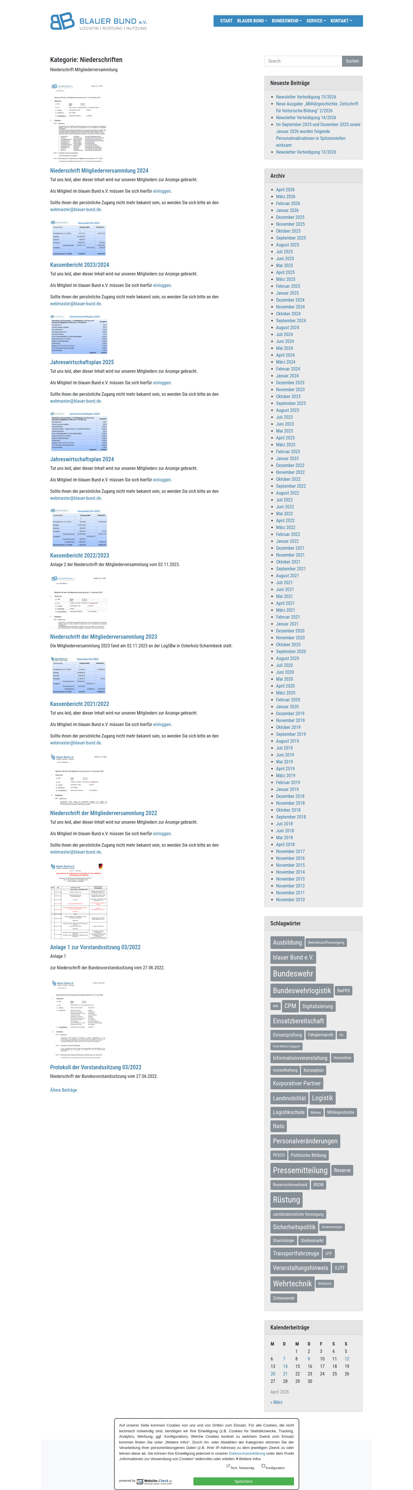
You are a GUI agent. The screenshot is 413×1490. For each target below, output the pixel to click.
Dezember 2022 (290, 465)
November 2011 (290, 892)
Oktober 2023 (288, 396)
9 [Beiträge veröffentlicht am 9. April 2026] (309, 1359)
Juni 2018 (285, 830)
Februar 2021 (288, 617)
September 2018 (291, 817)
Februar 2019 (288, 782)
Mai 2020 (284, 679)
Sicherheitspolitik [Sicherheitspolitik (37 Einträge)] (294, 1227)
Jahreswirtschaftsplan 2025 (82, 362)
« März (276, 1402)
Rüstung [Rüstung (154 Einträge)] (286, 1200)
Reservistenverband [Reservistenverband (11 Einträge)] (290, 1184)
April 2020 (285, 686)
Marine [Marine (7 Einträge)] (316, 1112)
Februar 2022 (288, 534)
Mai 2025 (284, 265)
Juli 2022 (284, 500)
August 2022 (287, 493)
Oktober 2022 (288, 479)
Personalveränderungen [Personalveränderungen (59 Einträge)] (305, 1141)
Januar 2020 (287, 706)
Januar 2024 (287, 376)
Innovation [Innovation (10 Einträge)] (342, 1057)
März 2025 (285, 279)
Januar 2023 (287, 458)
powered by (127, 1480)
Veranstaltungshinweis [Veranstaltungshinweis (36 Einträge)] (300, 1267)
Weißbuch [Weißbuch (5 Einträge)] (324, 1283)
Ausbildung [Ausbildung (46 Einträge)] (287, 942)
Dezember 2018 (290, 796)
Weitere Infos (250, 1459)
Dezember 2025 (290, 217)
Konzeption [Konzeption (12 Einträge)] (313, 1070)
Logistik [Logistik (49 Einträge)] (322, 1098)
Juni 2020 (285, 672)
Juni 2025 (285, 258)
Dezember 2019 (290, 713)
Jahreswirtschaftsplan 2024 (82, 459)
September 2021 (291, 569)
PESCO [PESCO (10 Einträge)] (279, 1155)
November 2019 (290, 720)
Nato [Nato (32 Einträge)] (278, 1126)
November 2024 (290, 307)
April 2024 (285, 355)
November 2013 (290, 879)
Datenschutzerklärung (247, 1453)
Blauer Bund (250, 21)
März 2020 (285, 693)
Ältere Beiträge (63, 1090)
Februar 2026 (288, 203)
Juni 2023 (285, 424)
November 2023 (290, 389)
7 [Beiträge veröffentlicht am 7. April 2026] (284, 1359)
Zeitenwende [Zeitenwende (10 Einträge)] (284, 1298)
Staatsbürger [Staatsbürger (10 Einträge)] (284, 1240)
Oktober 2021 (288, 562)
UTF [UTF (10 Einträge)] (328, 1253)
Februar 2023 (288, 451)
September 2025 (291, 238)
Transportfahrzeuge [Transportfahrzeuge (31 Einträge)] (296, 1253)
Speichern (244, 1481)
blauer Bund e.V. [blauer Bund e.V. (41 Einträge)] (293, 957)
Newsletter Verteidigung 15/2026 (306, 97)
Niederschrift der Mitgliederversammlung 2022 (103, 813)
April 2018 (285, 844)
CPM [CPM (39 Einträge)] (290, 1006)
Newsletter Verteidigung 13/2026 (306, 152)
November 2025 (290, 224)
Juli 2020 (284, 665)
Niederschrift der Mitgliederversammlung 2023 (103, 636)
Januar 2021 (287, 624)
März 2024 (285, 362)
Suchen (352, 61)
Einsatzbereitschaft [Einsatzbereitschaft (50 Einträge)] (298, 1021)
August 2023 (287, 410)
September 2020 (291, 651)
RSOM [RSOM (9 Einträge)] (319, 1184)
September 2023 (291, 403)
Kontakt (340, 21)
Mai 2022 (284, 513)
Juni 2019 (285, 755)
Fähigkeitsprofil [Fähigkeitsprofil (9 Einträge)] (320, 1034)
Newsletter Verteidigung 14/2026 (306, 117)
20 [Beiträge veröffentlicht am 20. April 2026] (273, 1374)
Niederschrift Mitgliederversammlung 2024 (99, 170)
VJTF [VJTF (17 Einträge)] (340, 1268)
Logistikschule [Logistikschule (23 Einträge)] (289, 1112)
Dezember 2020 (290, 631)
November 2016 (290, 858)
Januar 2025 (287, 293)
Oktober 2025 (288, 231)
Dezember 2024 (290, 300)
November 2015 (290, 865)
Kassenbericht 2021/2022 (79, 703)
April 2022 (285, 520)
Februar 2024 (288, 369)
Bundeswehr (285, 21)
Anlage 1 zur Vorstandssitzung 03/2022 (95, 947)
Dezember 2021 (290, 548)
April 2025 (285, 272)
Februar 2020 (288, 699)
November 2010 (290, 899)
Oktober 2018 (288, 810)
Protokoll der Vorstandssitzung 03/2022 (96, 1067)
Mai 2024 (284, 348)
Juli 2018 (284, 824)
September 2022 (291, 486)
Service (314, 21)
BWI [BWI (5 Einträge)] (275, 1006)
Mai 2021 (284, 596)
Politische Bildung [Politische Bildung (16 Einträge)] (308, 1155)
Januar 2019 (287, 789)
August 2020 (287, 658)
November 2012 (290, 886)
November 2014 (290, 872)
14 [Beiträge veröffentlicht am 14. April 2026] (285, 1366)
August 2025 (287, 245)
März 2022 (285, 527)
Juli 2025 (284, 251)
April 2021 (285, 603)
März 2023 (285, 444)
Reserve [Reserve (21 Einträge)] (342, 1170)
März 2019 (285, 775)
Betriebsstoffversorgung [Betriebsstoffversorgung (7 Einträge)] (326, 942)
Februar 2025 (288, 286)
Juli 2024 (284, 334)
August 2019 (287, 741)
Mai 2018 (284, 837)
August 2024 (287, 327)
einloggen (162, 191)
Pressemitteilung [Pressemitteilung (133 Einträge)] (300, 1170)
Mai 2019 (284, 762)
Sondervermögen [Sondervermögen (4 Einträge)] (332, 1227)
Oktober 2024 (288, 313)
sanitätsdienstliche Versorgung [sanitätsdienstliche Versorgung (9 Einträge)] (298, 1214)
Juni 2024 (285, 341)
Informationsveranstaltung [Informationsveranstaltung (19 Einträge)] (300, 1058)
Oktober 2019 (288, 727)
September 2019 (291, 734)
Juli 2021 (284, 582)
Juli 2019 (284, 748)
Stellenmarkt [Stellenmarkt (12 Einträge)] (312, 1240)
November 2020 (290, 637)
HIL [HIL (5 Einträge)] (341, 1035)
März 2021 (285, 610)
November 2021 (290, 555)
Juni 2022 (285, 506)
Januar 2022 (287, 541)
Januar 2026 (287, 210)
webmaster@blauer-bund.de (75, 209)
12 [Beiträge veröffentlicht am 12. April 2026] (347, 1359)
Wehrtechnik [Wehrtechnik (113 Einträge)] (292, 1283)
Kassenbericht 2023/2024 (79, 264)
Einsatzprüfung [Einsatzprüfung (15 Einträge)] (287, 1035)
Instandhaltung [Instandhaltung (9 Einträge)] (285, 1070)
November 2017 (290, 851)
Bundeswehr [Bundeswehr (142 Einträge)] (293, 973)
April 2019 (285, 768)
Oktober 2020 (288, 644)
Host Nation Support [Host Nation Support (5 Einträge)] (286, 1046)
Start (226, 21)
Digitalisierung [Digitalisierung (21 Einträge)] (318, 1006)
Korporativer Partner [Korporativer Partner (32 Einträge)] (297, 1083)
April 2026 (285, 189)
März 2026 (285, 196)
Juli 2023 (284, 417)
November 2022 (290, 472)
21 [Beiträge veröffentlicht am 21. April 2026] (285, 1374)
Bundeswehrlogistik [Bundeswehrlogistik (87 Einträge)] (302, 990)
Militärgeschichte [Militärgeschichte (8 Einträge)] (340, 1112)
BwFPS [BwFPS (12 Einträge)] (343, 990)
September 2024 (291, 320)
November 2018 (290, 803)
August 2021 (287, 575)
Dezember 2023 (290, 382)
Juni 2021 (285, 589)
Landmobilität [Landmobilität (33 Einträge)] (289, 1098)
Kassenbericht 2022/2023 (79, 555)
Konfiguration (275, 1468)
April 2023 (285, 438)
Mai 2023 (284, 431)
